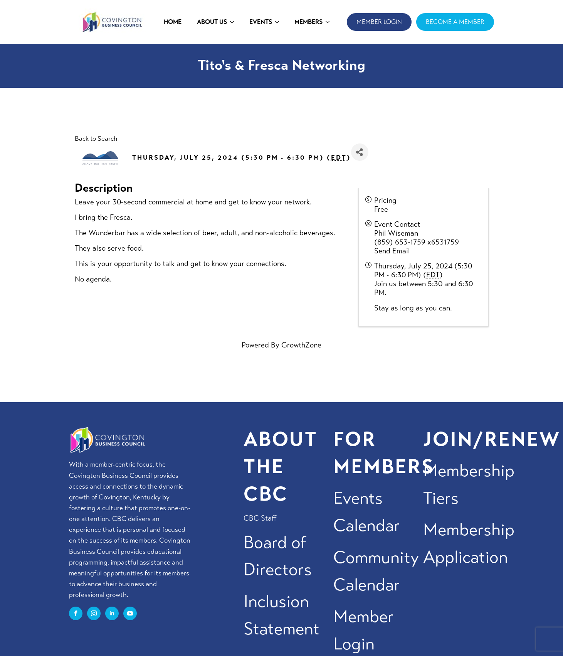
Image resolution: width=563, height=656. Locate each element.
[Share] (359, 152)
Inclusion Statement (281, 615)
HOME (173, 21)
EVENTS (260, 21)
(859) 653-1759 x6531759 (416, 242)
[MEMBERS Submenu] (330, 22)
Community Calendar (376, 571)
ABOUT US (212, 21)
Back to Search (96, 139)
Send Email (392, 250)
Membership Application (468, 543)
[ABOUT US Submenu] (234, 22)
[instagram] (94, 613)
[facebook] (75, 613)
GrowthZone (301, 345)
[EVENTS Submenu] (279, 22)
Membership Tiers (468, 484)
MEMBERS (308, 21)
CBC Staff (260, 518)
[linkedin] (112, 613)
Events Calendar (366, 512)
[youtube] (130, 613)
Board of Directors (278, 556)
